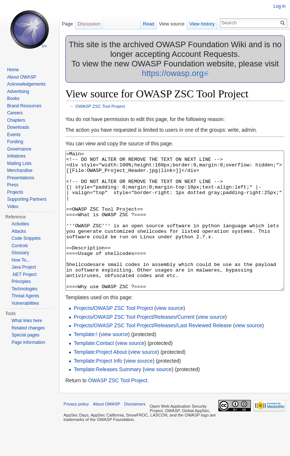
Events (14, 134)
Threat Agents (25, 295)
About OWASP (21, 77)
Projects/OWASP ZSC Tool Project (113, 336)
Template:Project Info (98, 388)
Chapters (16, 120)
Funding (15, 141)
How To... (20, 260)
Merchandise (20, 170)
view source (169, 336)
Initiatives (16, 156)
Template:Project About (100, 380)
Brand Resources (24, 105)
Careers (15, 112)
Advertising (18, 91)
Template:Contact (94, 371)
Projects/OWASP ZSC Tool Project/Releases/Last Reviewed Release (153, 353)
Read (148, 24)
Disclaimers (135, 431)
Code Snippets (26, 238)
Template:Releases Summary (107, 397)
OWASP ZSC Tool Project (100, 106)
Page (67, 24)
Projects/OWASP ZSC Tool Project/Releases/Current (134, 345)
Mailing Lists (19, 163)
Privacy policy (76, 431)
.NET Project (24, 274)
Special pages (25, 335)
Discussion (89, 24)
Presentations (20, 177)
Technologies (24, 288)
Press (12, 184)
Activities (20, 224)
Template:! (86, 362)
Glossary (20, 252)
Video (12, 206)
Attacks (18, 231)
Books (13, 98)
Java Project (23, 267)
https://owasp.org (173, 73)
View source (171, 24)
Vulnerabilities (25, 303)
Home (13, 69)
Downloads (18, 127)
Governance (19, 149)
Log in (279, 6)
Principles (21, 281)
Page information (28, 342)
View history (202, 24)
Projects (15, 192)
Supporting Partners (27, 199)
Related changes (28, 328)
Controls (19, 245)
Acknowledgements (26, 84)
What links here (26, 320)
